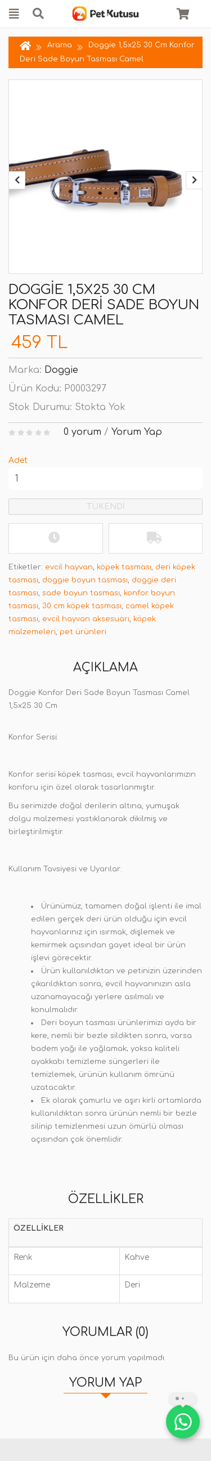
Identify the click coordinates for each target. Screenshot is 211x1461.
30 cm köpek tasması (82, 606)
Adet (18, 460)
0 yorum (82, 432)
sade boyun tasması (81, 593)
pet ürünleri (83, 632)
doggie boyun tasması (85, 580)
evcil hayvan (69, 567)
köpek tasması (124, 567)
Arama (59, 45)
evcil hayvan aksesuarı (85, 619)
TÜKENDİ (106, 506)
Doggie (61, 370)
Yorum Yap (136, 432)
